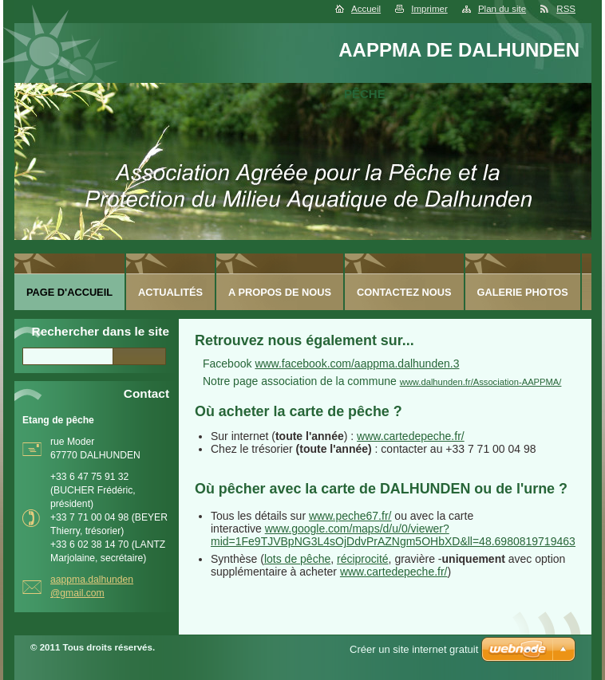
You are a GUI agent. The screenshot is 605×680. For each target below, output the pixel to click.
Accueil (366, 9)
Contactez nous (404, 292)
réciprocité (363, 558)
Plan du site (502, 9)
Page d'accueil (69, 292)
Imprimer (429, 9)
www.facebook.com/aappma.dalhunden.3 (357, 363)
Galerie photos (522, 292)
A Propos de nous (279, 292)
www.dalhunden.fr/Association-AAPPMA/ (481, 382)
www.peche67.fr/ (350, 515)
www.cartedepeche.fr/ (411, 436)
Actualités (170, 292)
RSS (565, 9)
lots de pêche (297, 558)
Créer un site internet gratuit (414, 649)
